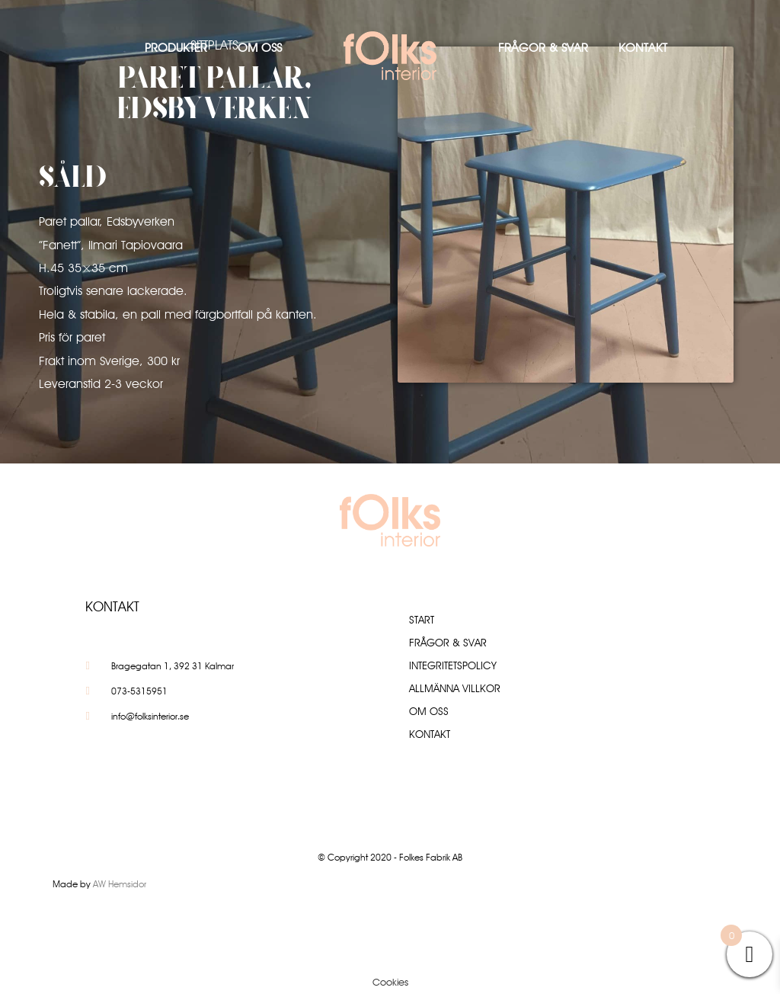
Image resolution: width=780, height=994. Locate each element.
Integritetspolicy (453, 665)
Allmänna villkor (454, 688)
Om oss (260, 47)
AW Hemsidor (119, 884)
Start (421, 620)
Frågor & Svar (543, 47)
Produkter (176, 47)
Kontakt (643, 47)
